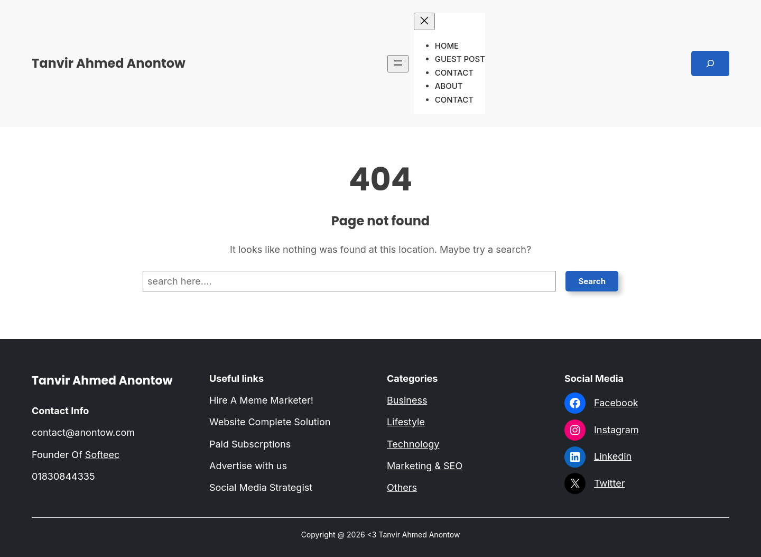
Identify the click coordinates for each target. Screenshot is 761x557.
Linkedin (613, 456)
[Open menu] (398, 63)
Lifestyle (406, 421)
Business (407, 400)
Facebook (616, 402)
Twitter (609, 483)
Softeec (102, 454)
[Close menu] (424, 21)
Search (592, 281)
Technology (413, 444)
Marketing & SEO (424, 465)
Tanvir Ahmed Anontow (108, 63)
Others (402, 487)
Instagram (616, 429)
